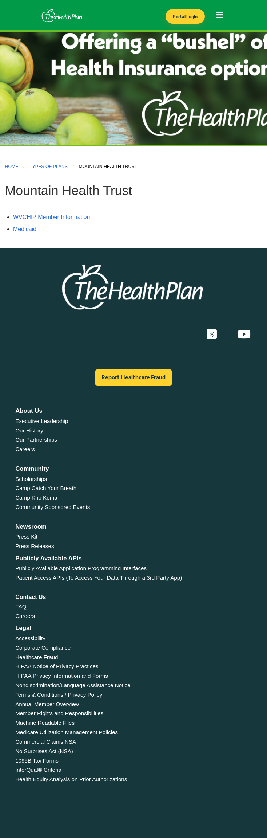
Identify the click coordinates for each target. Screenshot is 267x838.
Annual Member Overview (47, 704)
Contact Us (30, 597)
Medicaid (24, 229)
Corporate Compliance (43, 648)
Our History (29, 430)
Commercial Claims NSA (45, 742)
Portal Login (185, 16)
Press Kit (26, 536)
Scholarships (31, 479)
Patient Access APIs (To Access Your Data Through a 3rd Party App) (98, 578)
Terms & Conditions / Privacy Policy (58, 695)
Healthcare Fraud (36, 657)
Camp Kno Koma (36, 497)
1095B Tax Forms (37, 760)
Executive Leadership (41, 421)
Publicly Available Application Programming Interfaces (81, 568)
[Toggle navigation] (222, 17)
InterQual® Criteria (38, 770)
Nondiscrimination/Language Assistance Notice (73, 685)
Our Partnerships (36, 439)
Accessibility (30, 638)
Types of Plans (48, 166)
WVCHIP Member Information (51, 217)
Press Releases (34, 546)
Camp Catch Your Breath (45, 488)
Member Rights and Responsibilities (59, 713)
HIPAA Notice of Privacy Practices (56, 666)
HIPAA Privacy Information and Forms (61, 676)
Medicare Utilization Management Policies (66, 732)
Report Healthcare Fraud (133, 377)
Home (12, 166)
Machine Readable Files (45, 723)
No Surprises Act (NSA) (44, 751)
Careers (25, 449)
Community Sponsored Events (52, 507)
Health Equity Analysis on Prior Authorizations (71, 779)
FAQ (20, 606)
